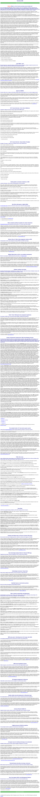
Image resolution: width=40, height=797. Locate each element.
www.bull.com (34, 103)
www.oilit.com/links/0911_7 (5, 505)
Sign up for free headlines (20, 791)
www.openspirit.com (23, 590)
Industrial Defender (9, 429)
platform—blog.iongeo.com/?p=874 (26, 483)
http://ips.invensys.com (34, 722)
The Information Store (3, 205)
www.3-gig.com (8, 788)
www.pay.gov (28, 659)
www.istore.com (10, 218)
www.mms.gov (6, 660)
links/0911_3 (3, 421)
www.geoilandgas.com (24, 692)
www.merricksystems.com (4, 568)
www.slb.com (11, 580)
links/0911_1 (3, 418)
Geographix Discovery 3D (4, 224)
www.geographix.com (21, 236)
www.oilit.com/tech (3, 425)
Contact (1, 796)
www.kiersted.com (29, 774)
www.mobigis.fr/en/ (11, 334)
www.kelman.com (11, 251)
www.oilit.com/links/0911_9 (12, 676)
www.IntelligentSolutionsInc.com (17, 758)
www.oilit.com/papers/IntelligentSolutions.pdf (8, 760)
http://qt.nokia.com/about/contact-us (31, 266)
